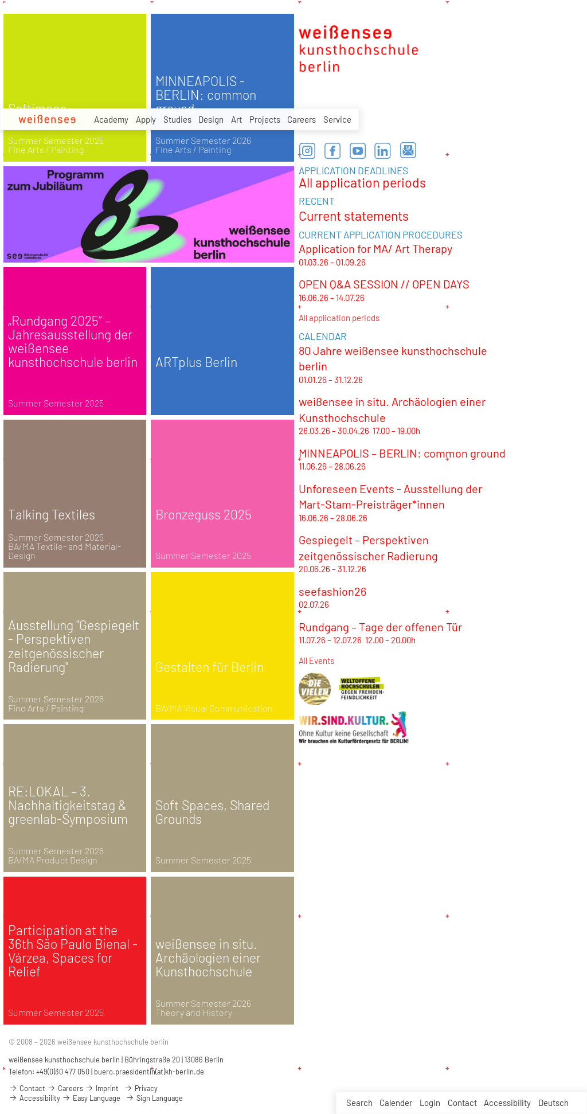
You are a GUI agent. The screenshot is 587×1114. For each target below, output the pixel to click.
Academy (111, 119)
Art (236, 119)
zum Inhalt (0, 0)
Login (430, 1102)
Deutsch (553, 1102)
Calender (395, 1102)
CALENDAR (323, 336)
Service (337, 119)
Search (359, 1102)
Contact (462, 1102)
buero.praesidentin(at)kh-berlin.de (149, 1071)
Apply (146, 119)
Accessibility (507, 1102)
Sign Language (154, 1098)
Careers (301, 119)
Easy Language (91, 1098)
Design (211, 119)
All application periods (362, 182)
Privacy (141, 1088)
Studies (177, 119)
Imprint (102, 1088)
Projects (264, 119)
